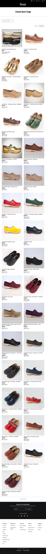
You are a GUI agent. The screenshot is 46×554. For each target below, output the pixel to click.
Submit (29, 509)
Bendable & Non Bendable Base (9, 49)
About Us (30, 525)
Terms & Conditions (26, 550)
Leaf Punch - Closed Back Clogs (8, 214)
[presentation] (4, 525)
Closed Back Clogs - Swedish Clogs (31, 269)
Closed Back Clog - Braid (7, 296)
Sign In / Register (23, 525)
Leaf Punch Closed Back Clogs (8, 241)
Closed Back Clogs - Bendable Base (9, 186)
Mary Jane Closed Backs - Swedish (9, 159)
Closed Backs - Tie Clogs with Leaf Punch (33, 381)
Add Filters (7, 20)
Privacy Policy (19, 550)
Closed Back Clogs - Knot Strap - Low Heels (33, 352)
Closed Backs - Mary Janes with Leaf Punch (33, 409)
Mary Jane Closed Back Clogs (8, 131)
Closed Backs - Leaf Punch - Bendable (10, 436)
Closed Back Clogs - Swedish (30, 186)
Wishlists (21, 527)
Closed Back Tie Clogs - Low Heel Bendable (11, 76)
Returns (39, 529)
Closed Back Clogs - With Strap (30, 159)
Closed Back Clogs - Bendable (8, 269)
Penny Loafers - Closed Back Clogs (31, 436)
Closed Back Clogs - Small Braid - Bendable (11, 491)
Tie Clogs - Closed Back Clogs (30, 49)
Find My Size (12, 525)
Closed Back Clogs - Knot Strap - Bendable (11, 381)
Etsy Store (30, 531)
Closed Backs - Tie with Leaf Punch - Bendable (12, 409)
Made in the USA (31, 527)
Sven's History (31, 529)
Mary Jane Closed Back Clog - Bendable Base (33, 131)
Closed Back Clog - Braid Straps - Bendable (33, 296)
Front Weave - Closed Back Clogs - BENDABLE (11, 104)
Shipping (39, 525)
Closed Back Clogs (28, 241)
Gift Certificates (23, 529)
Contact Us (40, 527)
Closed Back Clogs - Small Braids (31, 464)
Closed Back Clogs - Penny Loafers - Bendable (12, 464)
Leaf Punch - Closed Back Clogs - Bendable (33, 214)
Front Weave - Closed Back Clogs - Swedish (33, 104)
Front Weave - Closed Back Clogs (31, 76)
